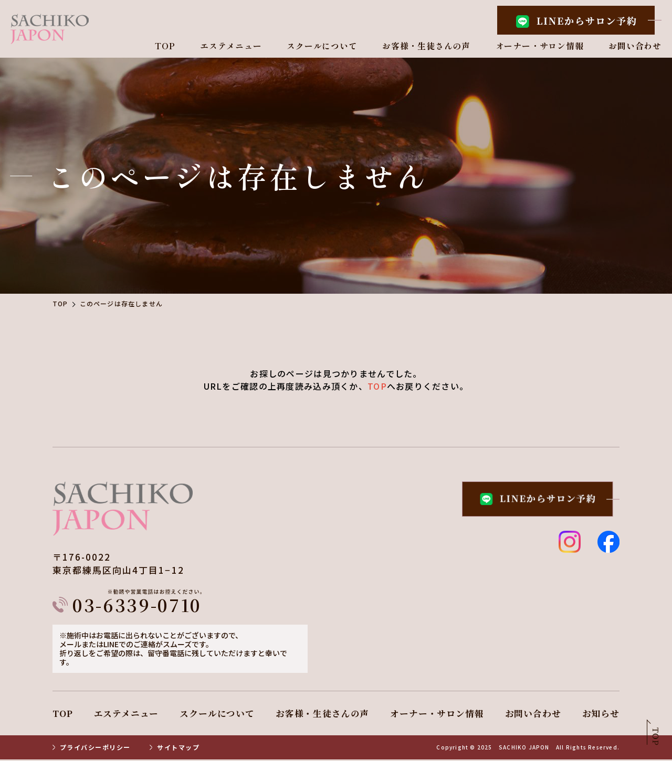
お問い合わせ (635, 46)
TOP (165, 46)
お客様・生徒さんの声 (426, 46)
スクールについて (322, 46)
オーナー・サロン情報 (540, 46)
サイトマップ (178, 749)
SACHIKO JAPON (524, 749)
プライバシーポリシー (95, 749)
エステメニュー (231, 46)
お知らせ (601, 714)
